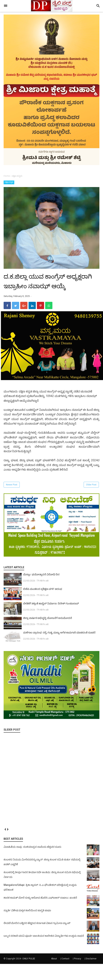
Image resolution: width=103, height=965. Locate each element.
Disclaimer (91, 959)
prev (5, 830)
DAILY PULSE (29, 959)
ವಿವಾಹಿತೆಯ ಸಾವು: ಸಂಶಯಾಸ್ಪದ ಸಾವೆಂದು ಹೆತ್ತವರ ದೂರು (32, 847)
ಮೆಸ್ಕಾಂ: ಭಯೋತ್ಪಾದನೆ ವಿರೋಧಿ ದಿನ (41, 575)
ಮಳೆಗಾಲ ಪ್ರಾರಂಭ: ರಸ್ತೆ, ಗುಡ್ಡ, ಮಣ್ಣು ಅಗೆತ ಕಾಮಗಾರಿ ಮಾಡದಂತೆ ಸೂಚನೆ (59, 633)
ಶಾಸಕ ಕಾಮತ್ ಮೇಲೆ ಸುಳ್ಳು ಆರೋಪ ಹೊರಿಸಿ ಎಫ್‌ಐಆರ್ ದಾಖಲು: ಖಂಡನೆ (40, 898)
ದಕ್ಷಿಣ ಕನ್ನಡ (9, 182)
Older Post (91, 485)
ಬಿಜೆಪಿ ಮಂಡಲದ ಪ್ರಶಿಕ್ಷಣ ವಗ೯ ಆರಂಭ (42, 590)
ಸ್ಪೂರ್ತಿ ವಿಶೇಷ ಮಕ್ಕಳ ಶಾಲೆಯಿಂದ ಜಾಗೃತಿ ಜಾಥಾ (27, 911)
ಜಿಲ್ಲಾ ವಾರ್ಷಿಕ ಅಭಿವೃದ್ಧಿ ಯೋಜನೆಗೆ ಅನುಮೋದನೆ (47, 619)
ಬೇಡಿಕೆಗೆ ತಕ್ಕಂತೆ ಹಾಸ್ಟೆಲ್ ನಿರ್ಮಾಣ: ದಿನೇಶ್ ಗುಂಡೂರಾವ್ (51, 604)
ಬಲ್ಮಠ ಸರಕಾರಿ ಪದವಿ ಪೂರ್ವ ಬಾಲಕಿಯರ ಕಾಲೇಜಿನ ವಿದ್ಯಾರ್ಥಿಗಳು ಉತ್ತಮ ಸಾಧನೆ (44, 936)
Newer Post (11, 485)
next (7, 830)
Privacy (77, 959)
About (54, 959)
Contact (65, 959)
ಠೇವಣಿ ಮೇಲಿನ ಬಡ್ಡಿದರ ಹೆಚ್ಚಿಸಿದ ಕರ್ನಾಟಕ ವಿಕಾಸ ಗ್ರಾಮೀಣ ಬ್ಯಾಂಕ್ (37, 924)
